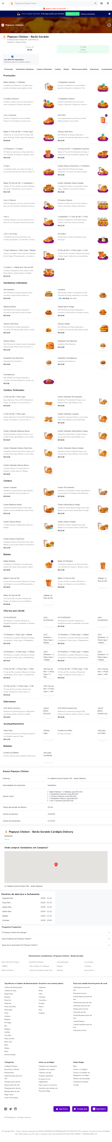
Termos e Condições (88, 14)
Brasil (41, 991)
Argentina (42, 987)
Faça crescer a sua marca (48, 1085)
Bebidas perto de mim (12, 1091)
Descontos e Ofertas (11, 1069)
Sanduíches (8, 836)
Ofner (6, 1013)
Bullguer (60, 966)
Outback (7, 1016)
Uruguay (42, 1013)
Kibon (6, 1051)
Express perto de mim (12, 1085)
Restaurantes (9, 1073)
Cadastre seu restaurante (48, 1066)
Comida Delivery (79, 1021)
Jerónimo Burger (10, 1055)
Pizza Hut (7, 1000)
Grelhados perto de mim (81, 1006)
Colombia (42, 997)
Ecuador (42, 1003)
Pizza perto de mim (79, 993)
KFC (5, 1026)
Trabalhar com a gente (47, 1069)
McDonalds (8, 1010)
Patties (6, 1048)
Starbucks (7, 1003)
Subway (7, 997)
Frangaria (87, 966)
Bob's (6, 1045)
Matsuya (60, 970)
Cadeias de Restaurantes (13, 987)
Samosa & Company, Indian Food (40, 970)
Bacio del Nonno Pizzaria (10, 962)
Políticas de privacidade (81, 1079)
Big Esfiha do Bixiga (36, 962)
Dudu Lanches (9, 1039)
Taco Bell (7, 1035)
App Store (62, 1109)
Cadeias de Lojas (10, 991)
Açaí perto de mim (79, 1012)
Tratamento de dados (80, 1082)
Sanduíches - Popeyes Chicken (16, 42)
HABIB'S (5, 966)
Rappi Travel (8, 1095)
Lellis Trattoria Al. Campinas (39, 966)
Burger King (8, 994)
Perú (40, 1010)
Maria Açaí (8, 1042)
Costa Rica (42, 1000)
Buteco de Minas (7, 970)
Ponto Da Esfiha (10, 1007)
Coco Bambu (88, 962)
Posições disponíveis (46, 1076)
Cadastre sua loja (45, 1073)
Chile (40, 994)
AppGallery (99, 1109)
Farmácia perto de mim (12, 1082)
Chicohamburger (62, 962)
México (41, 1007)
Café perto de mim (79, 1030)
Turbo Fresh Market (11, 1098)
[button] (56, 9)
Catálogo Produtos (11, 1066)
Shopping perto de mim (12, 1088)
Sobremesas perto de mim (82, 1002)
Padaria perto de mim (80, 1009)
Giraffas (7, 1032)
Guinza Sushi (89, 970)
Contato (76, 1085)
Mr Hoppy (7, 1023)
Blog (74, 1066)
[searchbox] (53, 3)
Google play (80, 1109)
